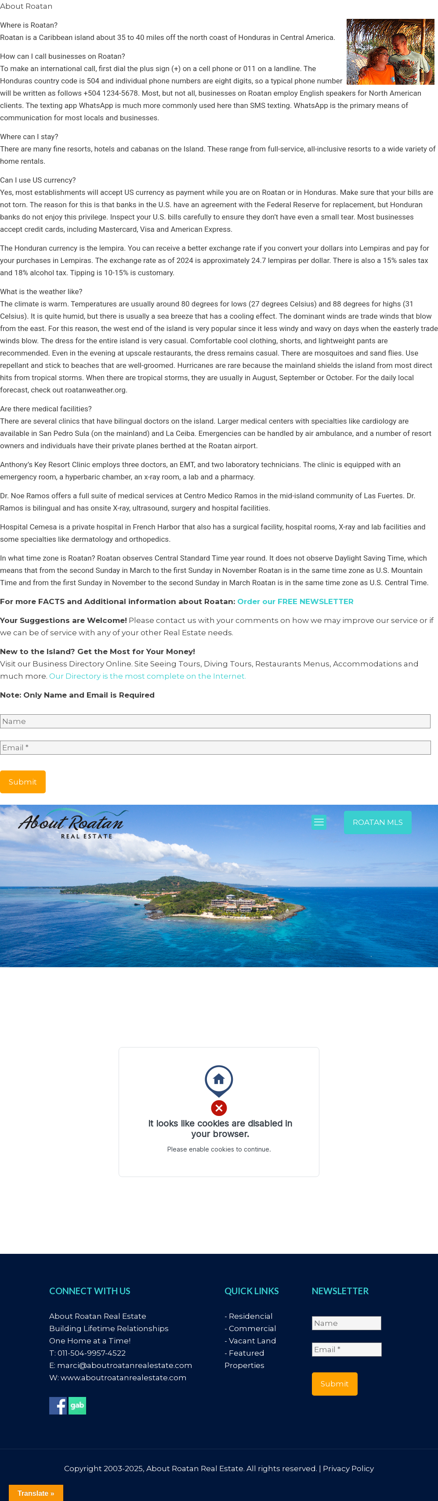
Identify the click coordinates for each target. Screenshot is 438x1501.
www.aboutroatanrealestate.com (124, 1377)
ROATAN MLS (378, 822)
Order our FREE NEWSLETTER (295, 601)
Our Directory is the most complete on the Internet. (147, 676)
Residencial (251, 1316)
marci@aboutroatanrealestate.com (124, 1365)
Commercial (252, 1328)
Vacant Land (252, 1340)
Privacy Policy (348, 1468)
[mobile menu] (318, 822)
